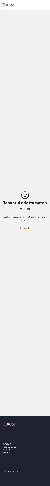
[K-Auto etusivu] (8, 4)
